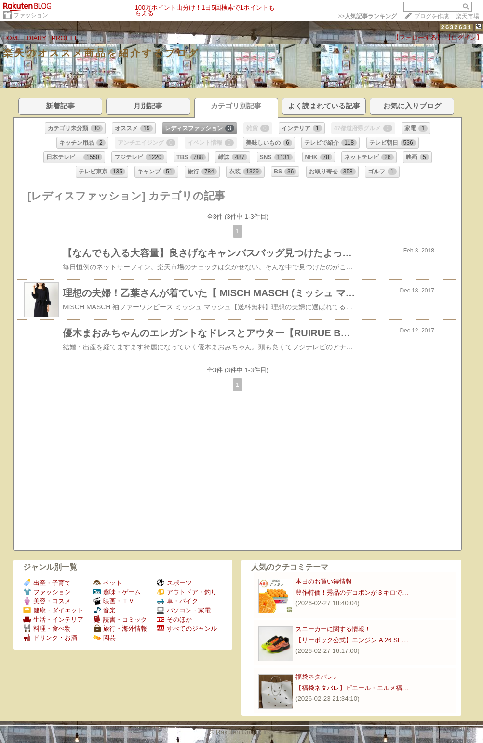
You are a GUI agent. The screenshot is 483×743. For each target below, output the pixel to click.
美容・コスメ (47, 601)
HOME (12, 37)
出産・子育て (47, 582)
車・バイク (177, 601)
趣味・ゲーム (117, 592)
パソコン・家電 (184, 610)
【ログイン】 (464, 37)
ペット (107, 582)
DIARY (36, 37)
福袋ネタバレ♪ (315, 676)
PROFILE (65, 37)
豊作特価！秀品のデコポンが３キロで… (351, 592)
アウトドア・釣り (187, 592)
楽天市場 (467, 16)
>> (367, 16)
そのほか (174, 619)
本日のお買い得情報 (323, 581)
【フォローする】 (418, 37)
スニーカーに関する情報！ (333, 629)
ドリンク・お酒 (50, 637)
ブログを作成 (431, 16)
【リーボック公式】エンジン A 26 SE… (351, 640)
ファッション (30, 15)
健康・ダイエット (53, 610)
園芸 (104, 637)
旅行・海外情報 (120, 628)
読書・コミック (120, 619)
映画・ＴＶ (113, 601)
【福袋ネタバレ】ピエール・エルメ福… (351, 687)
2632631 (456, 27)
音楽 (104, 610)
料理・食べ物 (47, 628)
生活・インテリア (53, 619)
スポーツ (174, 582)
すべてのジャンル (187, 628)
